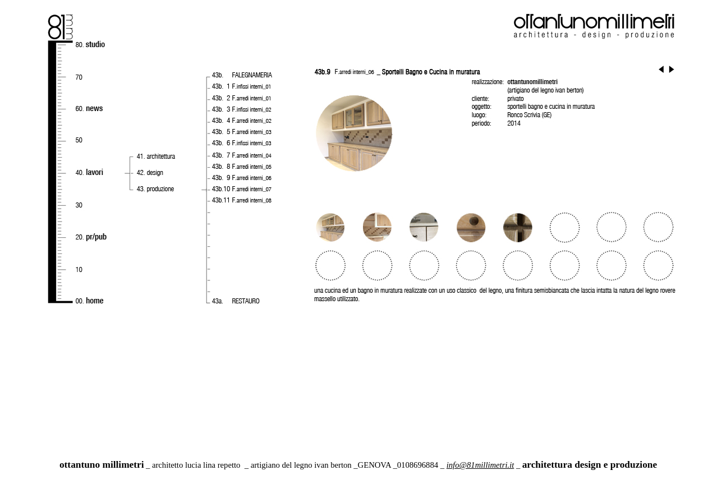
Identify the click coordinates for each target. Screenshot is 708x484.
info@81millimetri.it (480, 464)
